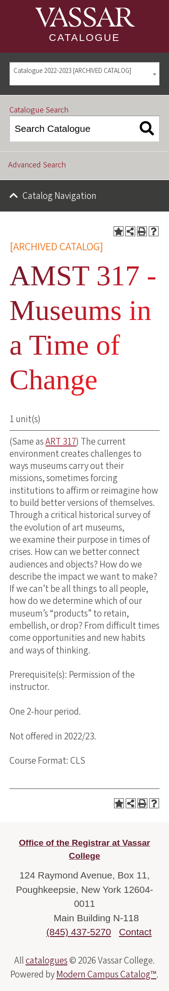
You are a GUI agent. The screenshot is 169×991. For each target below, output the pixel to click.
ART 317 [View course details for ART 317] (61, 441)
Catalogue (84, 37)
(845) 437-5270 (78, 932)
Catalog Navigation (59, 196)
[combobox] (84, 74)
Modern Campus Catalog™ (106, 974)
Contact (135, 932)
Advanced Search (37, 165)
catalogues (47, 960)
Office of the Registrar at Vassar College (84, 849)
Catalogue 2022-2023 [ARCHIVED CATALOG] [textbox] (72, 71)
